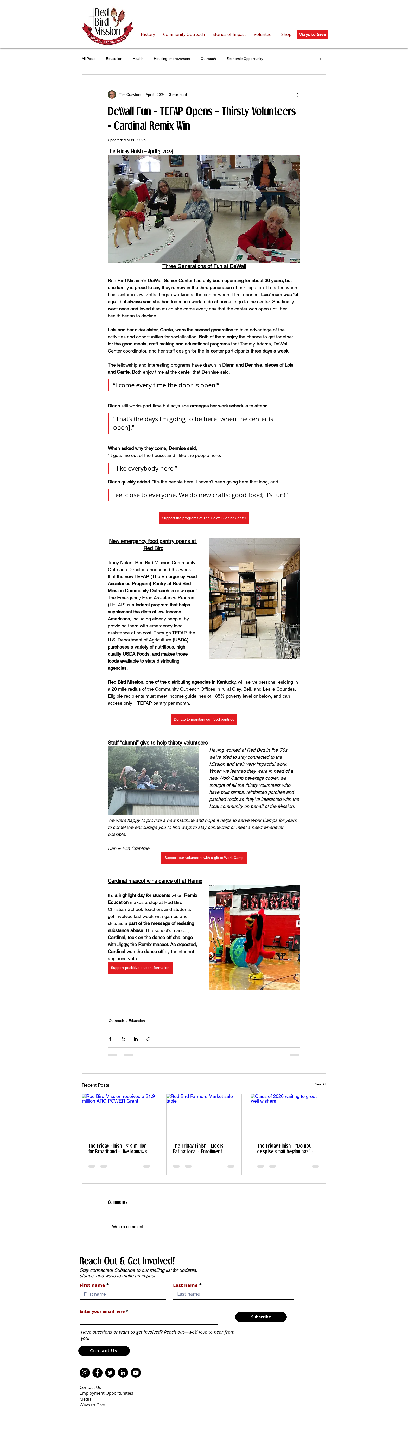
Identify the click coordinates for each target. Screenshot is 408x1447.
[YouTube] (136, 1373)
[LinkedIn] (123, 1373)
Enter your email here (102, 1311)
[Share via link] (148, 1038)
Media (86, 1399)
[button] (319, 59)
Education (114, 58)
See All (320, 1084)
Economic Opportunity (244, 58)
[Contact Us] (104, 1351)
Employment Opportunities (106, 1393)
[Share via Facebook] (110, 1038)
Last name (185, 1285)
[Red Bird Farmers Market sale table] (204, 1115)
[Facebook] (97, 1373)
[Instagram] (85, 1373)
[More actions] (297, 94)
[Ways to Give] (312, 34)
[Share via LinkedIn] (135, 1038)
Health (138, 58)
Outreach (208, 58)
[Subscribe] (261, 1317)
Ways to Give (92, 1405)
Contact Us (90, 1387)
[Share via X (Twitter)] (122, 1038)
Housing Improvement (172, 58)
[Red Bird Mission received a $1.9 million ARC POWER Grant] (119, 1115)
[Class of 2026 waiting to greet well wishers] (288, 1115)
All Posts (88, 58)
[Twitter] (110, 1373)
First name (92, 1285)
